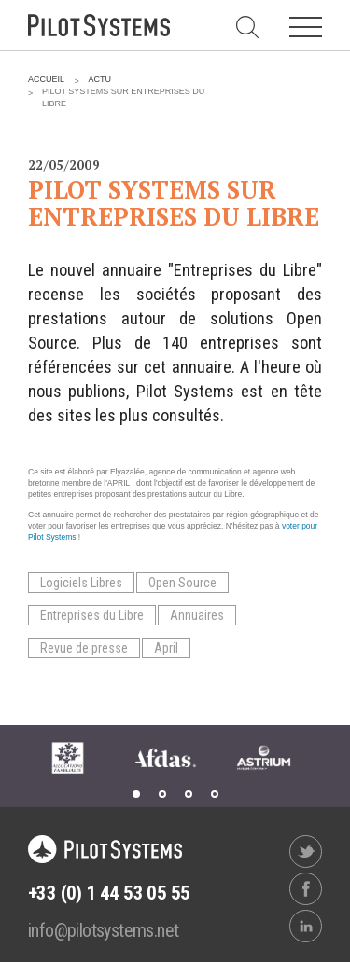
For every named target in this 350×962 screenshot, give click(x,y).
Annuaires (197, 615)
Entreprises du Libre (92, 615)
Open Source (182, 582)
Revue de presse (84, 647)
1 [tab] (136, 794)
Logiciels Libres (81, 582)
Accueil (46, 79)
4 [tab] (214, 794)
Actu (100, 79)
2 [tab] (162, 794)
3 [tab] (188, 794)
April (166, 647)
